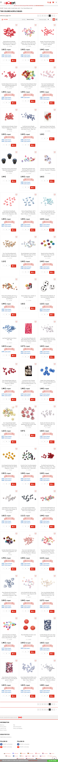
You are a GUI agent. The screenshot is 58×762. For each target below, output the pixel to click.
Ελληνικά (15, 753)
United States (30, 758)
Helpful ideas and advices (6, 737)
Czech (52, 753)
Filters (5, 19)
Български (7, 753)
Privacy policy (3, 726)
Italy (22, 756)
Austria (37, 753)
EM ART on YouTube (6, 747)
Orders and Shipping (17, 728)
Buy (13, 60)
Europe (15, 756)
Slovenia (42, 756)
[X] (1, 760)
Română (22, 753)
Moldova (38, 758)
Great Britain (20, 758)
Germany (30, 753)
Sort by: (23, 19)
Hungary (8, 756)
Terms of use (3, 728)
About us (2, 725)
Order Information (17, 726)
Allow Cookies (52, 760)
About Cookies (3, 730)
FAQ (14, 725)
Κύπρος (50, 756)
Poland (28, 756)
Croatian (45, 753)
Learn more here (32, 760)
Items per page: (42, 19)
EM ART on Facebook (6, 744)
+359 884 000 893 (39, 5)
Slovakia (35, 756)
